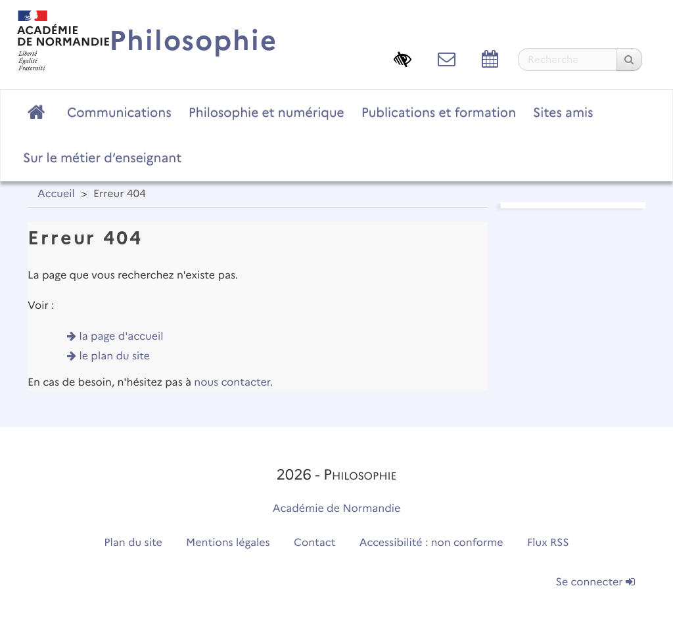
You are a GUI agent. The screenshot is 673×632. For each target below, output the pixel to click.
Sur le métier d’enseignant (102, 158)
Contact (315, 543)
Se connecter (595, 582)
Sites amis (563, 112)
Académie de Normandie (337, 509)
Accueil (56, 194)
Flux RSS (548, 543)
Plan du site (133, 543)
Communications (119, 112)
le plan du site (115, 356)
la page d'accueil (122, 336)
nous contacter (231, 382)
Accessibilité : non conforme (431, 543)
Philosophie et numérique (266, 112)
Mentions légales (228, 543)
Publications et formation (438, 112)
